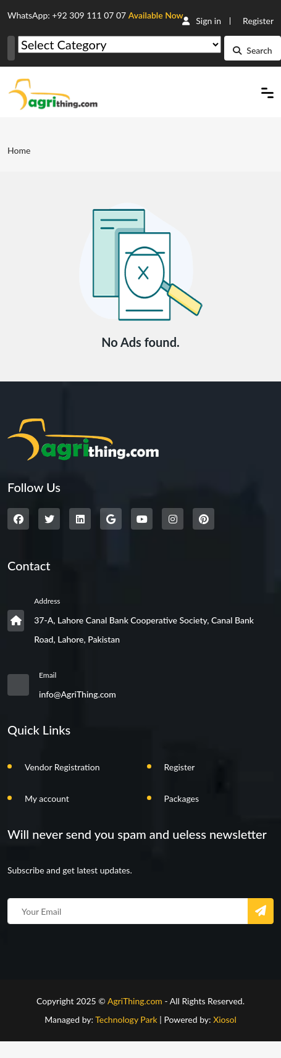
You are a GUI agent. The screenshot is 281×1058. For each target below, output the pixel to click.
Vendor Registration (62, 767)
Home (18, 150)
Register (258, 20)
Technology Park (126, 1019)
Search (252, 50)
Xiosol (225, 1019)
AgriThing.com (134, 1001)
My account (47, 798)
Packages (181, 798)
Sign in (201, 20)
